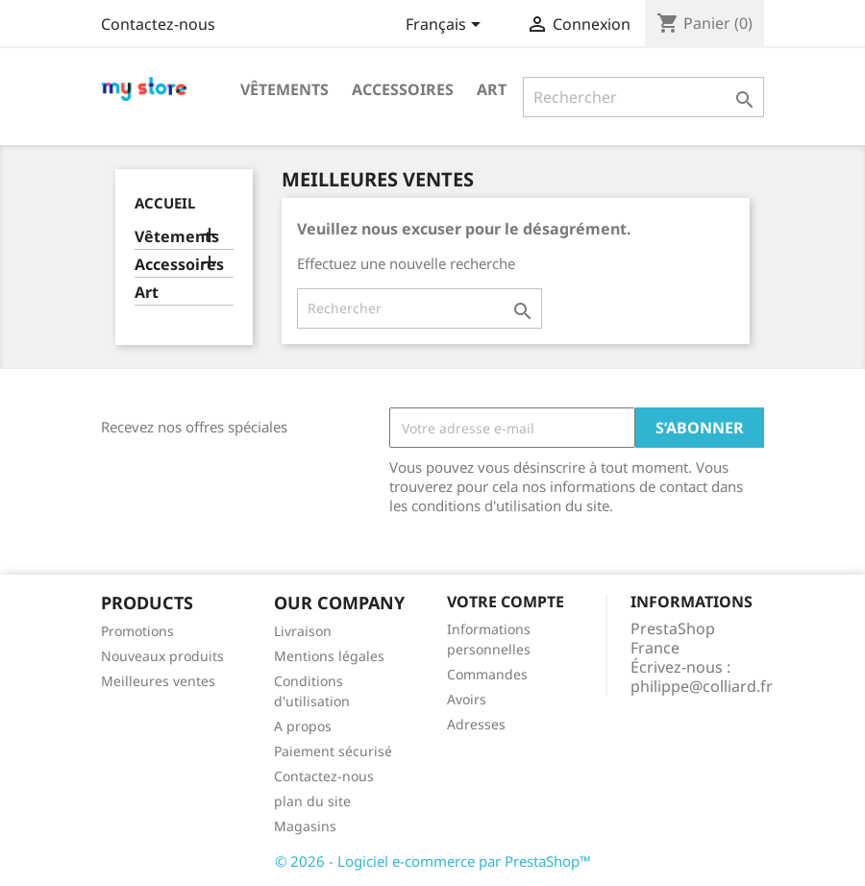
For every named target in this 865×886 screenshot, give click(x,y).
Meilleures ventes (158, 681)
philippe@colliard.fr (701, 686)
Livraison (303, 631)
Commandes (487, 674)
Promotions (137, 631)
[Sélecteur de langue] (446, 25)
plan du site (312, 801)
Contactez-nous (158, 24)
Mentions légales (329, 656)
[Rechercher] (643, 97)
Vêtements (284, 89)
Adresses (476, 724)
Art (492, 89)
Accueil (165, 202)
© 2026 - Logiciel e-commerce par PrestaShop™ (433, 861)
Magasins (305, 826)
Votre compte (505, 601)
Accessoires (403, 89)
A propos (303, 726)
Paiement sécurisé (333, 751)
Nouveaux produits (162, 656)
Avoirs (466, 699)
